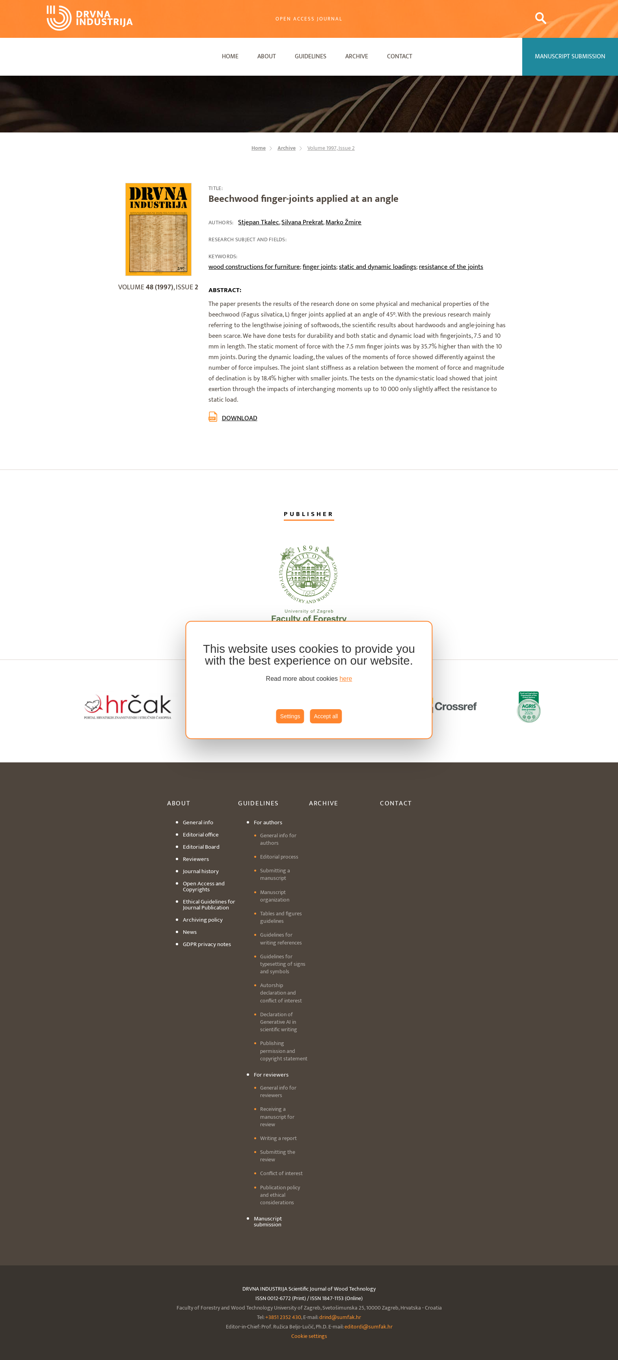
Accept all (326, 716)
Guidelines (310, 56)
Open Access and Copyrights (204, 886)
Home (230, 56)
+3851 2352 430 (283, 1317)
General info (198, 822)
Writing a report (278, 1138)
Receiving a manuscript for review (277, 1117)
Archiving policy (203, 920)
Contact (399, 56)
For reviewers (271, 1075)
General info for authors (278, 839)
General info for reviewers (278, 1091)
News (190, 932)
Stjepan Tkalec (258, 222)
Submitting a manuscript (275, 874)
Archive (356, 56)
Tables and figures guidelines (281, 917)
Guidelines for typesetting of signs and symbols (282, 964)
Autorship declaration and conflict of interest (281, 993)
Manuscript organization (274, 896)
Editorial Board (201, 847)
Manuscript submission (268, 1222)
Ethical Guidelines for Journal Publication (209, 905)
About (266, 56)
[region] (308, 680)
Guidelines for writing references (281, 938)
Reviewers (196, 859)
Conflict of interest (281, 1173)
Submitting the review (277, 1156)
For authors (268, 822)
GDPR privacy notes (207, 944)
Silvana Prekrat (302, 222)
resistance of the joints (451, 266)
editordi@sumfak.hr (368, 1326)
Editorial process (279, 856)
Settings (290, 716)
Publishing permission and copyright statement (283, 1051)
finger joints (319, 266)
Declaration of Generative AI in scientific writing (278, 1022)
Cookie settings (309, 1336)
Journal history (201, 871)
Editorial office (201, 835)
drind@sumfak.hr (340, 1317)
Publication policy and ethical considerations (280, 1195)
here (345, 678)
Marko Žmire (343, 222)
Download (239, 418)
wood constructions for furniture (254, 266)
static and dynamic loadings (377, 266)
